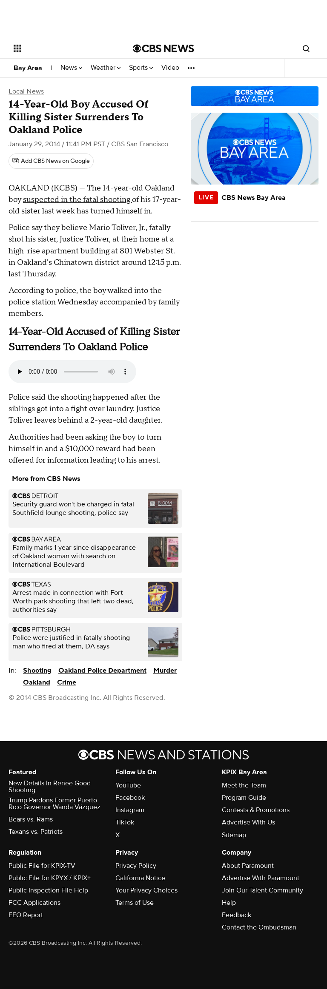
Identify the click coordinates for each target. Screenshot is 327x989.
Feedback (236, 915)
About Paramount (248, 865)
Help (229, 902)
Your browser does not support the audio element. (72, 371)
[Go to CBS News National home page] (163, 48)
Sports (141, 68)
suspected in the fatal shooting (77, 200)
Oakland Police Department (102, 670)
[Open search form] (306, 48)
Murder (165, 670)
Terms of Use (134, 902)
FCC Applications (34, 902)
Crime (66, 682)
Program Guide (244, 797)
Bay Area (28, 68)
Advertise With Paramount (260, 878)
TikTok (124, 822)
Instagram (129, 810)
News (71, 68)
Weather (105, 68)
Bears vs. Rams (31, 819)
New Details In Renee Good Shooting (50, 786)
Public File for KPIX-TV (42, 865)
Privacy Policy (135, 865)
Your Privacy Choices (146, 890)
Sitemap (234, 835)
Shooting (37, 670)
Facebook (130, 797)
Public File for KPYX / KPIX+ (50, 878)
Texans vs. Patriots (36, 831)
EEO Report (26, 915)
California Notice (140, 878)
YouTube (128, 785)
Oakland (36, 682)
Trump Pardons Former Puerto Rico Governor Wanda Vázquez (54, 803)
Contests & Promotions (256, 810)
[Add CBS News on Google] (51, 161)
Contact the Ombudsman (259, 927)
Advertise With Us (248, 822)
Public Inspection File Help (48, 890)
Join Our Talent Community (262, 890)
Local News (26, 91)
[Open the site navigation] (64, 48)
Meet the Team (244, 785)
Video (170, 68)
